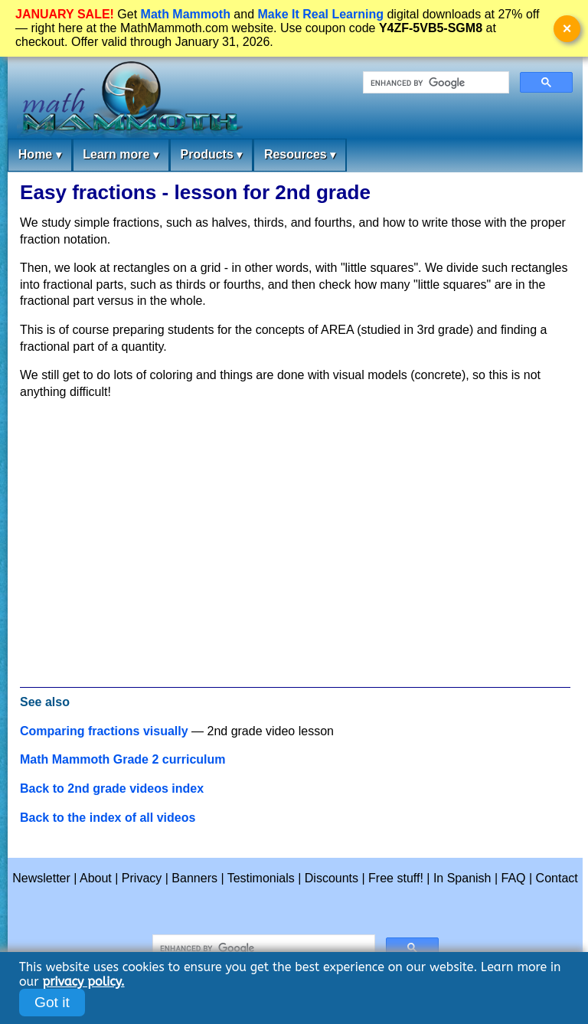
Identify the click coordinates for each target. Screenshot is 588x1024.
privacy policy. (83, 981)
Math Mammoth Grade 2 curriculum (123, 759)
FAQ (513, 878)
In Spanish (462, 878)
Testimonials (261, 878)
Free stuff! (395, 878)
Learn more (120, 155)
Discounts (331, 878)
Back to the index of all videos (107, 817)
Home (39, 155)
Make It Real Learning (321, 14)
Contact (557, 878)
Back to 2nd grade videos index (112, 788)
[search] (434, 83)
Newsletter (41, 878)
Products (211, 155)
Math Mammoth (185, 14)
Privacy (142, 878)
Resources (299, 155)
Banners (194, 878)
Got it (52, 1002)
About (96, 878)
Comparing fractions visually (104, 731)
